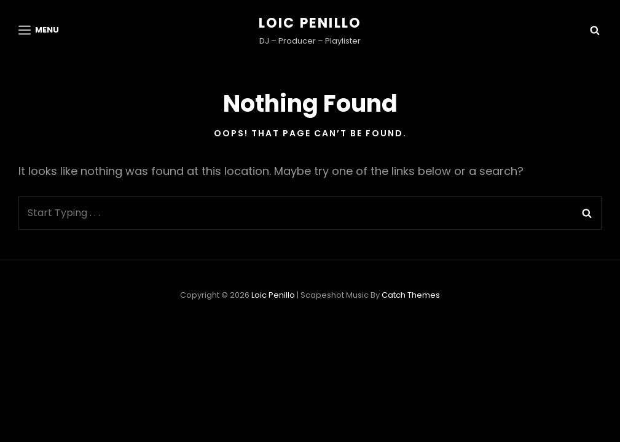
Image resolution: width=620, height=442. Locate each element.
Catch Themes (411, 295)
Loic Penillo (310, 23)
